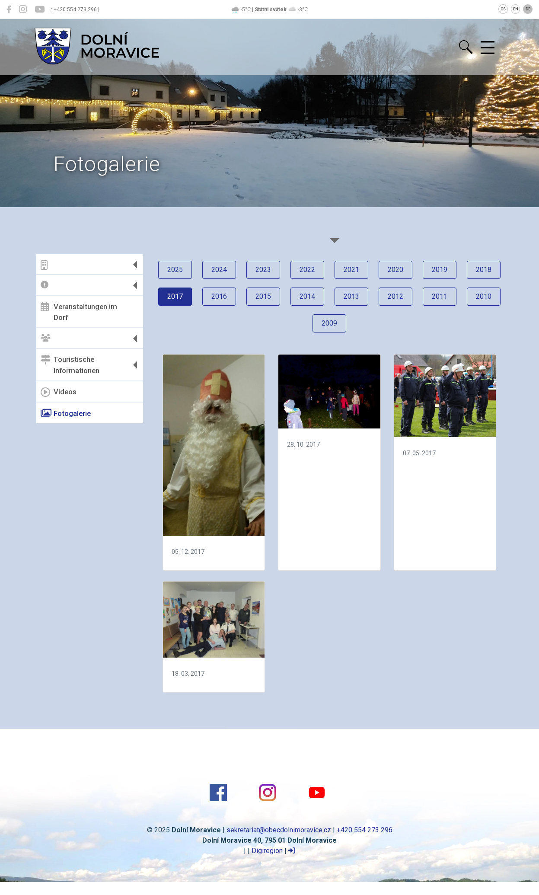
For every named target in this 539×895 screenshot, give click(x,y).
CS (503, 9)
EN (515, 9)
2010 (483, 296)
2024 (219, 269)
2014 (307, 296)
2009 (329, 323)
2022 (307, 269)
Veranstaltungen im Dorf (79, 312)
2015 (263, 296)
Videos (59, 392)
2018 (483, 269)
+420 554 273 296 (364, 830)
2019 (439, 269)
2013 (351, 296)
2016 (219, 296)
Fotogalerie (66, 413)
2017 (175, 296)
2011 (439, 296)
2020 (395, 269)
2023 (263, 269)
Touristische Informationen (70, 365)
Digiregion (267, 851)
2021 (351, 269)
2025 (175, 269)
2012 (395, 296)
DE (528, 9)
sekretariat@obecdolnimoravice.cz (278, 830)
